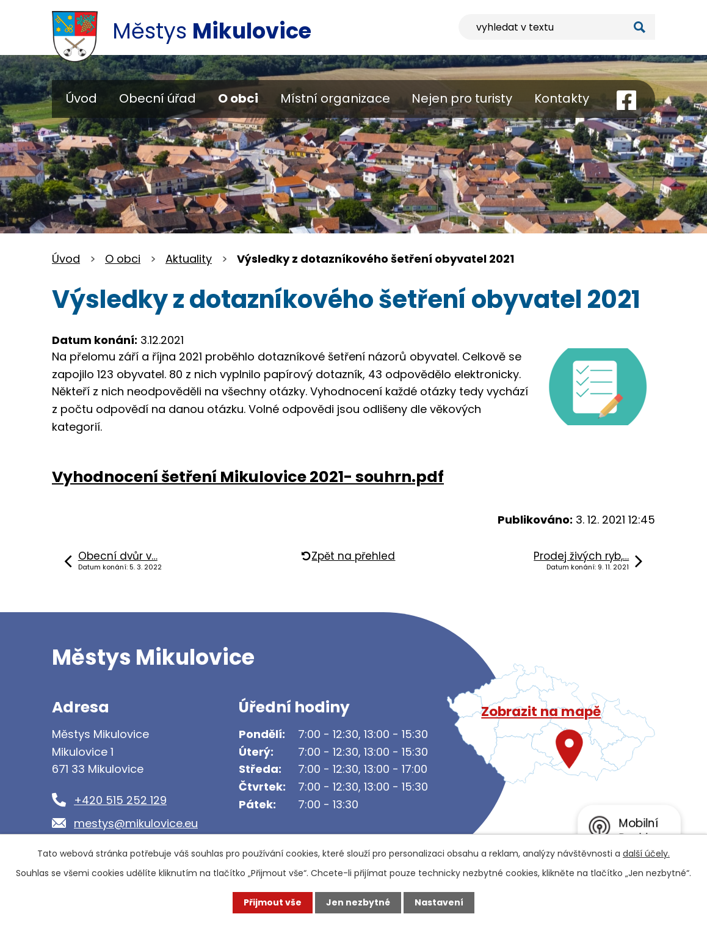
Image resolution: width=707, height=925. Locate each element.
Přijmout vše (273, 902)
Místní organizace (335, 98)
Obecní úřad (157, 98)
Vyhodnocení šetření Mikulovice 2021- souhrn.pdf (248, 477)
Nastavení (439, 902)
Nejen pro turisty (462, 98)
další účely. (646, 853)
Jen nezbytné (358, 902)
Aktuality (188, 258)
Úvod (81, 98)
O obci (238, 98)
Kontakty (561, 98)
